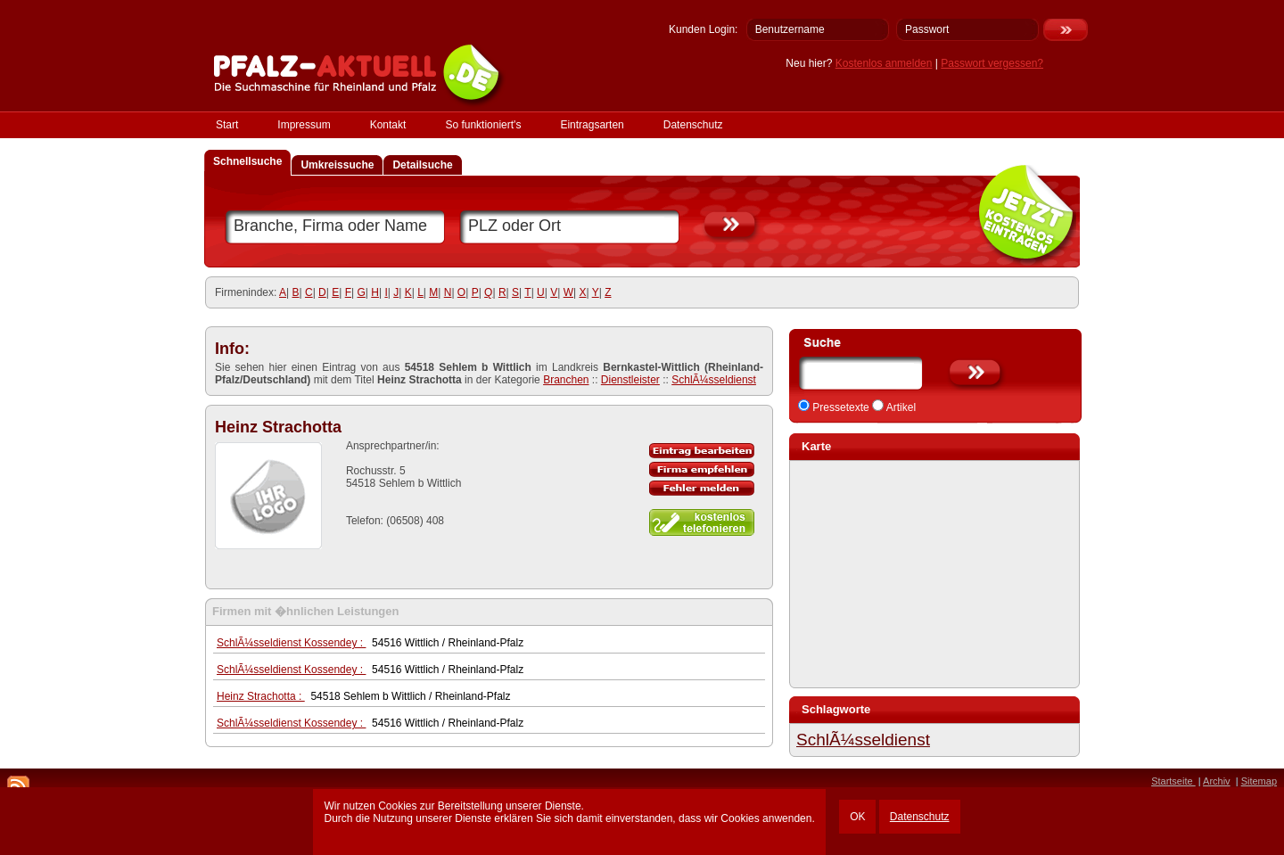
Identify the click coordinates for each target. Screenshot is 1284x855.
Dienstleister (630, 380)
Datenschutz (920, 816)
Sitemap (1259, 781)
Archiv (1216, 781)
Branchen (565, 380)
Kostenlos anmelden (884, 63)
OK (857, 816)
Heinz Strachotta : (261, 696)
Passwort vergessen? (992, 63)
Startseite (1173, 781)
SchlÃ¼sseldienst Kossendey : (291, 643)
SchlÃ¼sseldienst (713, 380)
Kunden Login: (703, 29)
